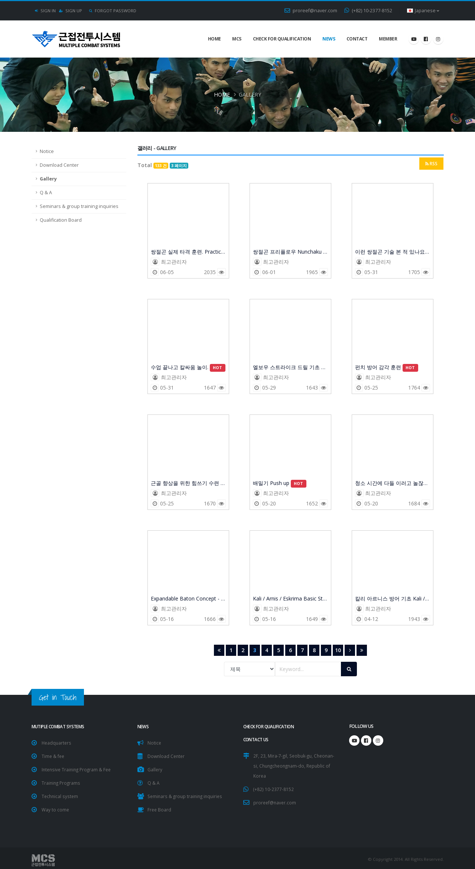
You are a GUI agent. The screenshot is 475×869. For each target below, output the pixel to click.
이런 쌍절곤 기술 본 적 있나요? (392, 252)
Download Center (59, 165)
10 (338, 650)
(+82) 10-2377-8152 (368, 10)
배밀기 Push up (279, 483)
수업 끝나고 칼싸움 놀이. (188, 368)
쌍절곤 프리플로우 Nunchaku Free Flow (290, 252)
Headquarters (57, 742)
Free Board (159, 807)
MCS (236, 39)
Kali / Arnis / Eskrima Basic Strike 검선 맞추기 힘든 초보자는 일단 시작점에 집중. (290, 599)
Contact (357, 39)
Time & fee (53, 755)
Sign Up (70, 10)
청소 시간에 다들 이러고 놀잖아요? (392, 483)
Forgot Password (112, 10)
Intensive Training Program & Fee (78, 768)
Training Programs (62, 781)
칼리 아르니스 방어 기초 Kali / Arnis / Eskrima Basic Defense (392, 599)
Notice (47, 151)
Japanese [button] (423, 10)
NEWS (328, 39)
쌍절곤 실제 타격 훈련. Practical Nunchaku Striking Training (188, 252)
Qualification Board (61, 220)
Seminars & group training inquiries (79, 206)
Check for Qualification (282, 39)
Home (214, 39)
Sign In (45, 10)
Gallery (48, 179)
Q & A (46, 192)
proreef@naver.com (310, 10)
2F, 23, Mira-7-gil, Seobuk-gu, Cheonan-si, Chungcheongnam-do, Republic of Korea (292, 764)
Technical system (60, 794)
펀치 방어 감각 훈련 (386, 368)
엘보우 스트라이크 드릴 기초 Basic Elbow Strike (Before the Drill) (290, 368)
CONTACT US (257, 739)
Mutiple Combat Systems (62, 726)
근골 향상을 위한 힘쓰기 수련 (188, 483)
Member (388, 39)
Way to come (56, 807)
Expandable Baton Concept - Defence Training (188, 599)
